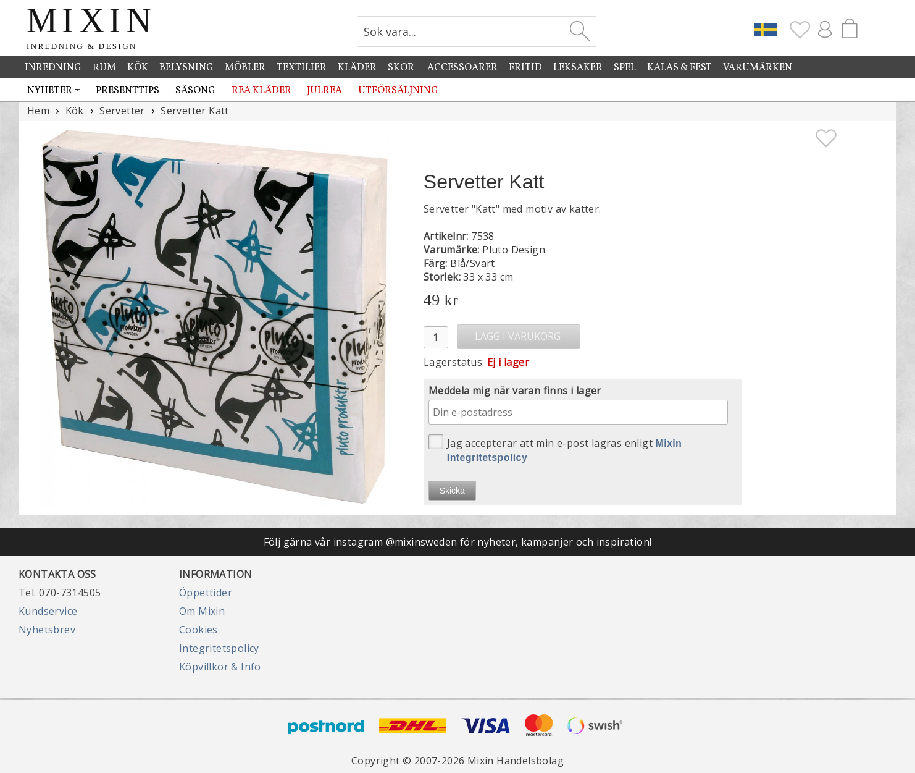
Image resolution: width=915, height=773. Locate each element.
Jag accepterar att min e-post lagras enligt (555, 448)
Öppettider (205, 592)
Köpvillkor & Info (220, 667)
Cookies (198, 629)
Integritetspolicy (219, 648)
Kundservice (48, 611)
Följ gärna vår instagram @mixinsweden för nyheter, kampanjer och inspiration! (458, 542)
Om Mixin (202, 611)
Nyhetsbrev (47, 629)
